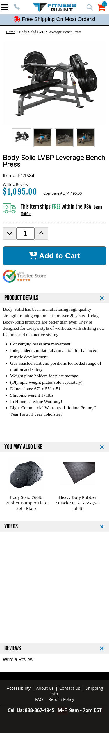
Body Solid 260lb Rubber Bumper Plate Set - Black (26, 503)
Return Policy (61, 699)
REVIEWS (12, 648)
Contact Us (69, 688)
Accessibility (19, 688)
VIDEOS (11, 526)
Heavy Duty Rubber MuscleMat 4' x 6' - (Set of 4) (78, 503)
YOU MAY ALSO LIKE (23, 447)
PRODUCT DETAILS (21, 298)
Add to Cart (54, 255)
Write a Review (15, 184)
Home (10, 32)
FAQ (39, 699)
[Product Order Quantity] (25, 233)
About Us (45, 688)
